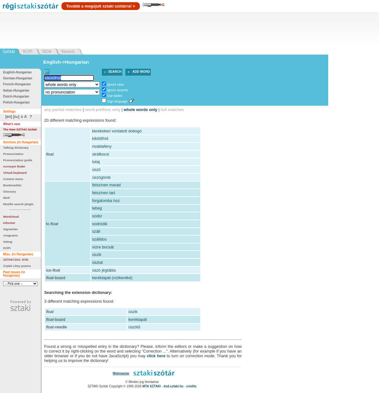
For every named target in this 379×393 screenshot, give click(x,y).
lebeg (97, 208)
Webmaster (121, 373)
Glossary (9, 191)
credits (191, 386)
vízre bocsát (103, 247)
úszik (96, 254)
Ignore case (115, 84)
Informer (9, 223)
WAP (6, 197)
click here (156, 355)
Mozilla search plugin (18, 204)
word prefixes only (102, 109)
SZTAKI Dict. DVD (15, 259)
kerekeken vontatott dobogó (117, 131)
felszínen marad (106, 185)
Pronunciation (13, 154)
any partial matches (63, 109)
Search (114, 71)
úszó (96, 169)
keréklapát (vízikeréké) (112, 277)
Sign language (117, 101)
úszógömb (101, 177)
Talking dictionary (16, 147)
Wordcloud (11, 216)
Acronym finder (14, 166)
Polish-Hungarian (16, 102)
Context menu (13, 179)
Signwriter (10, 229)
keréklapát (138, 319)
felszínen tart (103, 192)
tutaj (96, 161)
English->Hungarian (66, 62)
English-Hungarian (17, 72)
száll (96, 231)
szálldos (99, 239)
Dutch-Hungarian (16, 96)
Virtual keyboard (15, 172)
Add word (141, 71)
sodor (97, 216)
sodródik (99, 223)
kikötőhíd (100, 138)
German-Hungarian (17, 78)
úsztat (97, 262)
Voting (7, 241)
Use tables (114, 96)
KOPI (6, 248)
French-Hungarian (17, 84)
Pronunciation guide (17, 160)
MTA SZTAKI (151, 386)
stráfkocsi (100, 154)
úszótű (134, 327)
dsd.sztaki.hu (173, 386)
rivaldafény (102, 146)
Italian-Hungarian (16, 90)
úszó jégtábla (104, 270)
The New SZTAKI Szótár (20, 129)
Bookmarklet (12, 185)
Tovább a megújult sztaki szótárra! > (100, 6)
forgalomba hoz (106, 200)
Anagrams (10, 235)
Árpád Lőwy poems (17, 266)
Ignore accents (117, 90)
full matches (172, 109)
